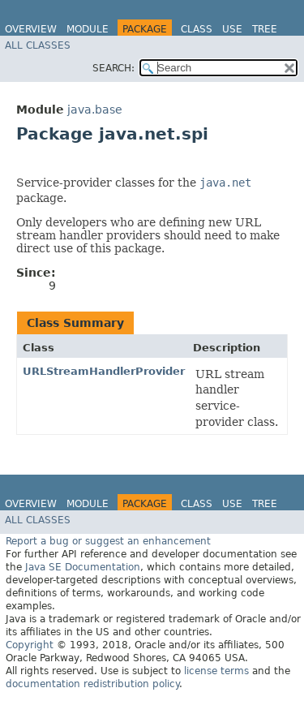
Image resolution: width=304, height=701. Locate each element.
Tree (264, 29)
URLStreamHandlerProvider (104, 371)
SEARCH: (113, 68)
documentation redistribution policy (92, 684)
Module (87, 29)
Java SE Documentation (82, 567)
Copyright (30, 645)
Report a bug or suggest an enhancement (108, 541)
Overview (31, 29)
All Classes (38, 45)
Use (232, 29)
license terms (216, 671)
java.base (94, 109)
